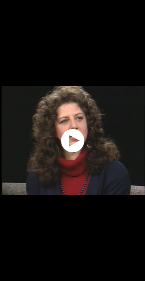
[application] (72, 140)
